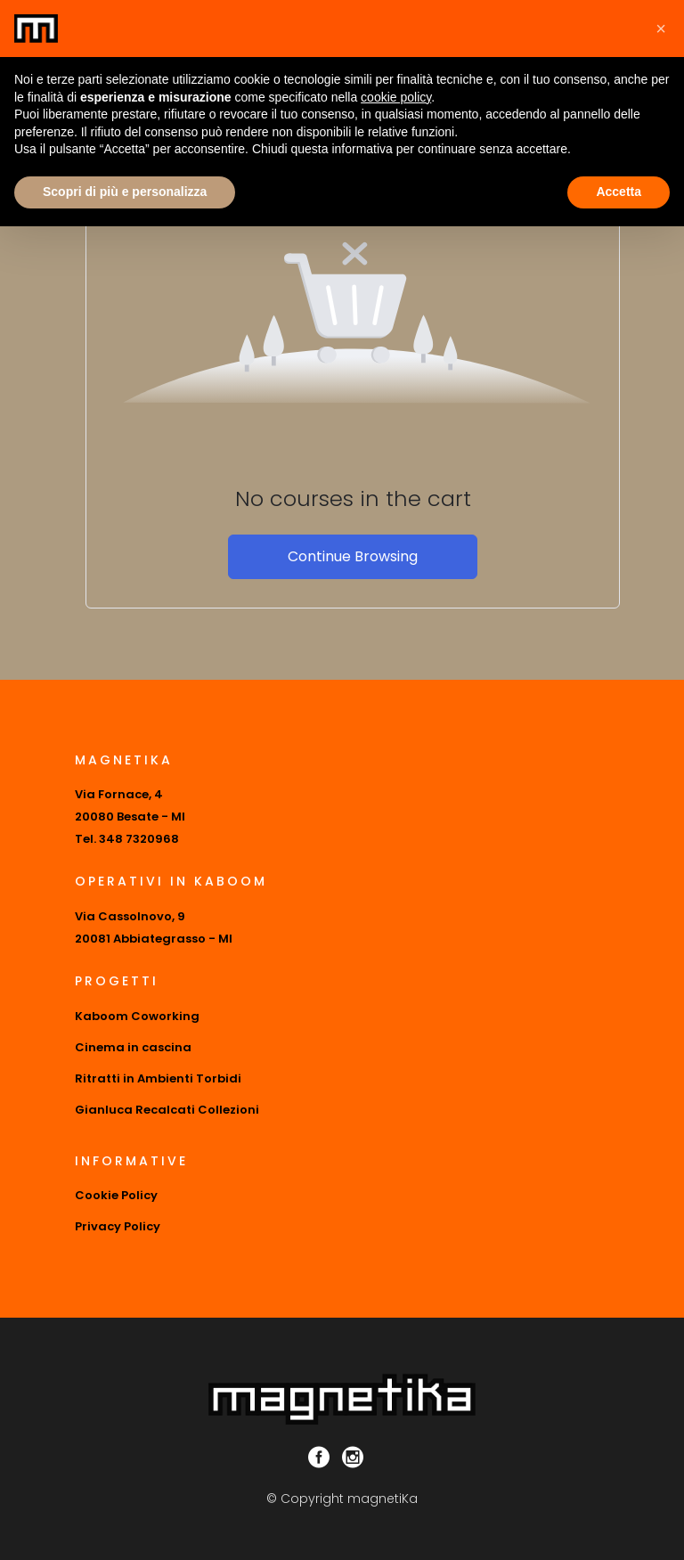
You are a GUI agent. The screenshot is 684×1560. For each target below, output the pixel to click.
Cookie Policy (116, 1195)
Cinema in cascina (133, 1047)
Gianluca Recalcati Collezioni (167, 1109)
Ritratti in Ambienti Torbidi (158, 1078)
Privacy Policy (117, 1226)
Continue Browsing (353, 556)
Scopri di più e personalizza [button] (125, 191)
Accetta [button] (618, 191)
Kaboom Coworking (137, 1016)
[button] (661, 28)
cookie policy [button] (396, 97)
